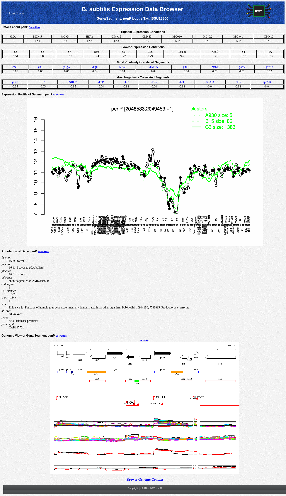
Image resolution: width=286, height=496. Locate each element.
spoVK (267, 82)
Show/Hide (34, 27)
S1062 (73, 82)
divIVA (153, 66)
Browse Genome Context (145, 479)
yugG (66, 66)
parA (242, 66)
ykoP (101, 82)
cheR (15, 66)
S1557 (153, 82)
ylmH (186, 66)
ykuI (40, 66)
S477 (126, 82)
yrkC (15, 82)
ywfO (269, 66)
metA (215, 66)
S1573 (42, 82)
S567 (122, 66)
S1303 (210, 82)
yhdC (182, 82)
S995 (238, 82)
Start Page (16, 13)
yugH (95, 66)
